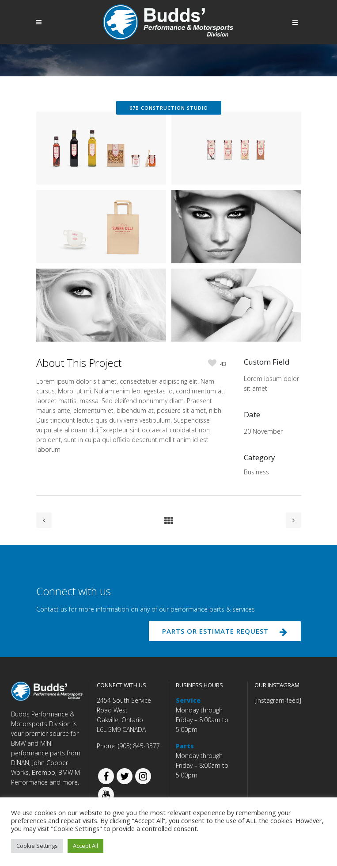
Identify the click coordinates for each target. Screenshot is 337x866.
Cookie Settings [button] (37, 846)
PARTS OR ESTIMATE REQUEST (225, 631)
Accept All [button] (85, 846)
